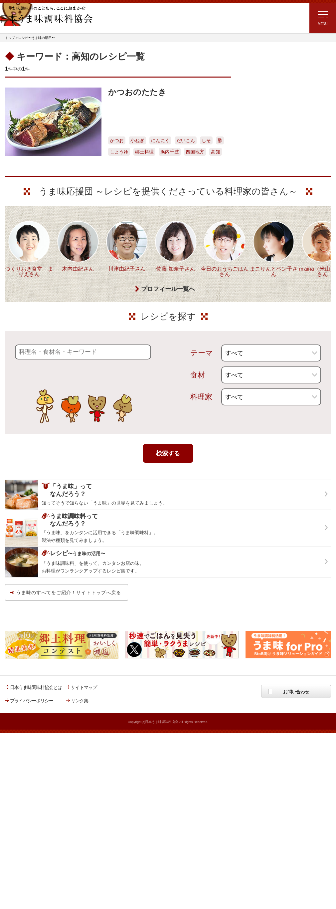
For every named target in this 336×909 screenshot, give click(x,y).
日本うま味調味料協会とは (36, 817)
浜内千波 (169, 151)
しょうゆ (119, 151)
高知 (215, 151)
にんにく (160, 140)
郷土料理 (144, 151)
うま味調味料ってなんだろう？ (280, 247)
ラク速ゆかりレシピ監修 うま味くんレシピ (266, 129)
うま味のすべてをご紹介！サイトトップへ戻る (68, 723)
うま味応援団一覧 (260, 226)
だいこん (185, 140)
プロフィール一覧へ (168, 419)
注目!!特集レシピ (259, 108)
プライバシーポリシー (31, 831)
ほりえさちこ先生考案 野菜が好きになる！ (264, 190)
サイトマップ (84, 817)
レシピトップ (256, 77)
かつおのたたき (137, 92)
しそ (206, 140)
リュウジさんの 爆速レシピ (269, 147)
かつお (117, 140)
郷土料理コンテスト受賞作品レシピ (277, 209)
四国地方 (195, 151)
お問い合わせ (296, 822)
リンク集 (79, 831)
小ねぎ (137, 140)
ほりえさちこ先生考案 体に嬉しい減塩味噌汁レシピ (271, 168)
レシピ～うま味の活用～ (272, 61)
